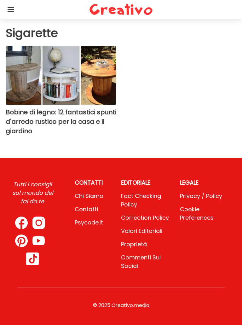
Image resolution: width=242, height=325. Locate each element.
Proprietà (134, 244)
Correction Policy (145, 218)
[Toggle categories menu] (11, 9)
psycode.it (89, 222)
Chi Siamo (89, 196)
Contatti (86, 209)
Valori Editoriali (141, 231)
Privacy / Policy (201, 196)
